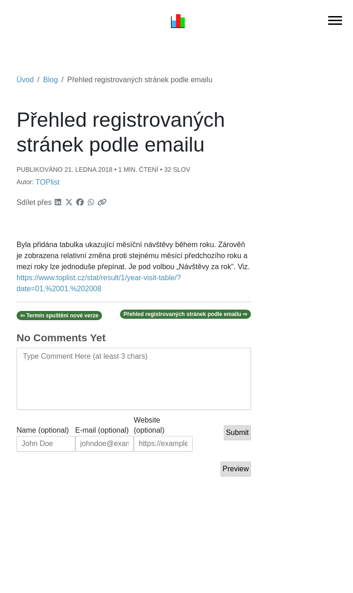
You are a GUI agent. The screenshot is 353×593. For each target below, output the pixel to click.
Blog (50, 80)
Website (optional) (149, 420)
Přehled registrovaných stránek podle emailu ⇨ (185, 314)
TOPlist (47, 182)
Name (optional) (43, 430)
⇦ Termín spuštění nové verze (59, 315)
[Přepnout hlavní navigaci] (335, 20)
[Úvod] (178, 20)
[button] (58, 202)
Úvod (25, 80)
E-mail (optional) (102, 430)
